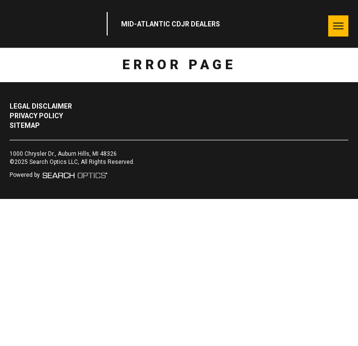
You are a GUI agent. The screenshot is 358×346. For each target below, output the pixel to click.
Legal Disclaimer (41, 106)
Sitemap (25, 125)
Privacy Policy (36, 116)
